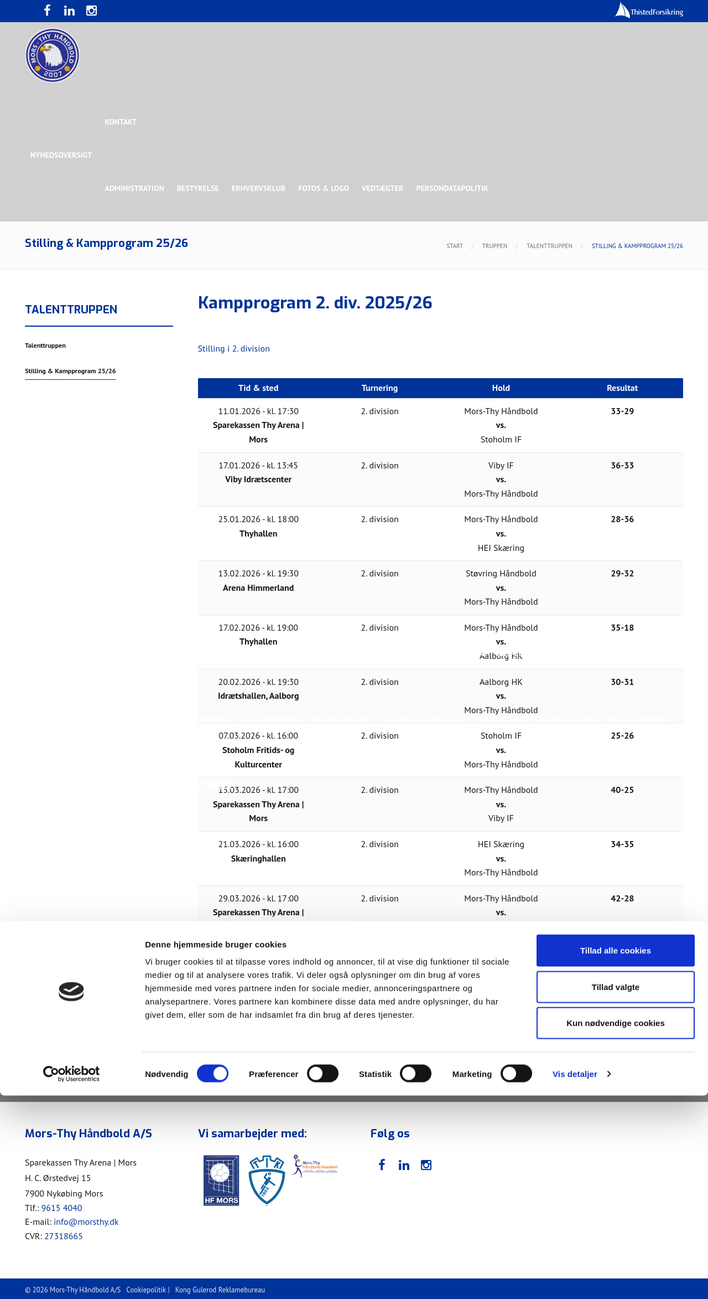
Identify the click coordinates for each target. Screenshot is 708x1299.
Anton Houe (53, 653)
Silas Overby (54, 786)
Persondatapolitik (456, 188)
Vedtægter (386, 188)
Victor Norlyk (206, 786)
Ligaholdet (52, 587)
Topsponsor (123, 321)
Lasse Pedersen (270, 720)
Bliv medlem (320, 1052)
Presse (43, 986)
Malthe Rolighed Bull (426, 720)
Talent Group (126, 388)
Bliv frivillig (99, 1019)
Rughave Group (59, 388)
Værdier (45, 1052)
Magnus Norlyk (342, 720)
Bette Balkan (55, 454)
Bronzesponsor (491, 321)
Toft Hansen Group (570, 321)
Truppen (46, 520)
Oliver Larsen (571, 720)
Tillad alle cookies (615, 1153)
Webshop (374, 1019)
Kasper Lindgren (610, 653)
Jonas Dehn (465, 653)
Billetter (156, 1052)
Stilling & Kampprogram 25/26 (89, 886)
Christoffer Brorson (129, 653)
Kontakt (122, 122)
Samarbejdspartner (282, 321)
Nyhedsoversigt (61, 155)
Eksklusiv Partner (195, 321)
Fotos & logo (326, 188)
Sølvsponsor (422, 321)
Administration (135, 188)
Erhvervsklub (260, 188)
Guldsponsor (358, 321)
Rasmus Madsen (641, 720)
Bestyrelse (199, 188)
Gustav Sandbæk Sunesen (295, 653)
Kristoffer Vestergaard (76, 720)
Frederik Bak (208, 653)
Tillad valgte (615, 1190)
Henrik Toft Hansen (393, 653)
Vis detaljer (575, 1277)
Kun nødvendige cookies (615, 1226)
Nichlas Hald (507, 720)
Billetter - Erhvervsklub (236, 1052)
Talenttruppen (191, 853)
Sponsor (46, 255)
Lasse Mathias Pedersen (182, 720)
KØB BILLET (157, 986)
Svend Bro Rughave (128, 786)
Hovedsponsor (58, 321)
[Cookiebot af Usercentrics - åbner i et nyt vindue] (71, 1277)
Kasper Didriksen (533, 653)
